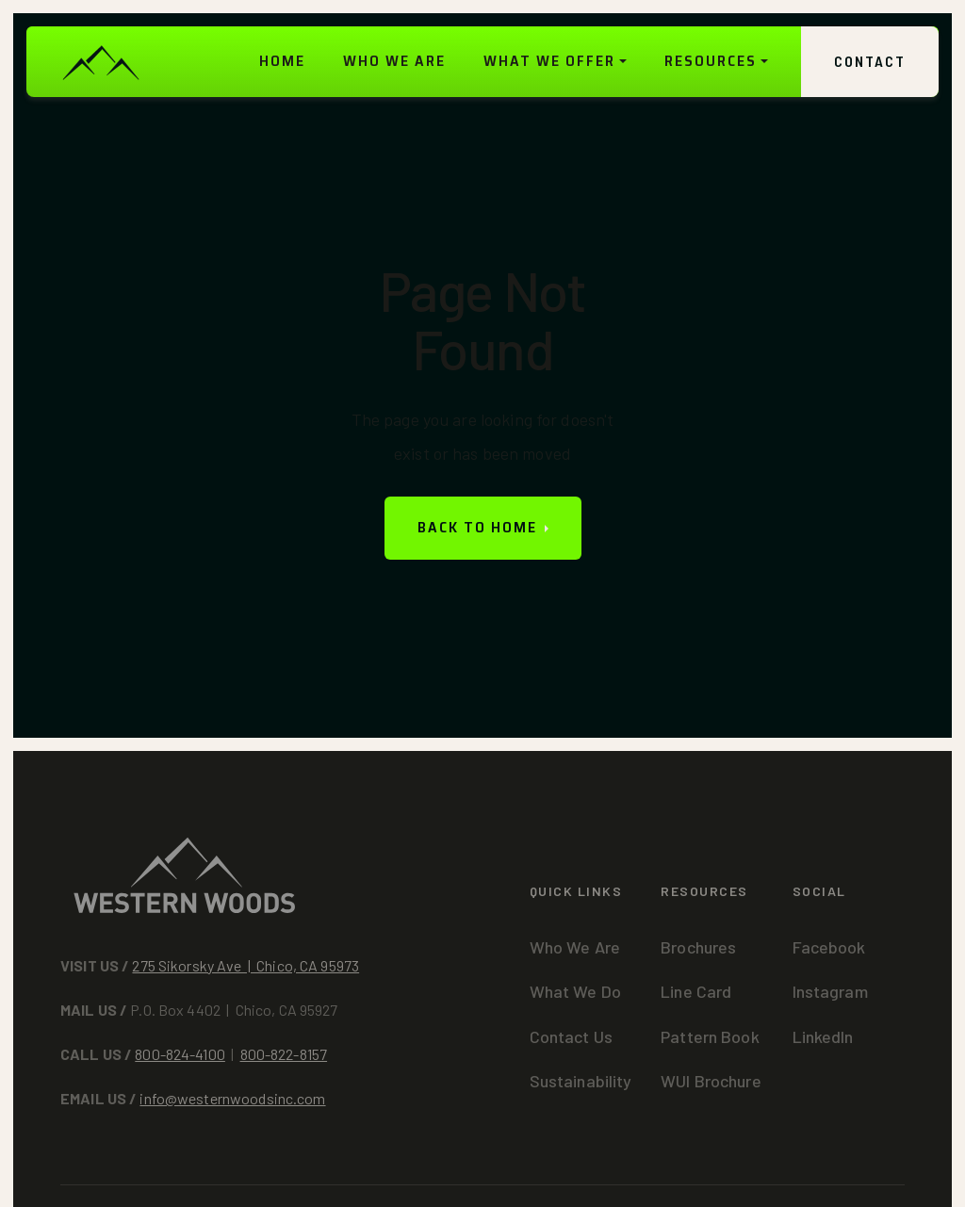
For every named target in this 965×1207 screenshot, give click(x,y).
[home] (99, 61)
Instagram (830, 991)
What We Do (575, 991)
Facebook (829, 947)
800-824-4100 (180, 1054)
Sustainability (581, 1080)
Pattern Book (710, 1036)
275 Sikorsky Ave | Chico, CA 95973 (245, 965)
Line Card (696, 991)
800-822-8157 (284, 1054)
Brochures (698, 947)
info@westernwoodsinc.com (232, 1098)
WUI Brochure (711, 1080)
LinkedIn (823, 1036)
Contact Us (571, 1036)
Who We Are (575, 947)
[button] (555, 61)
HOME (282, 61)
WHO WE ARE (394, 61)
